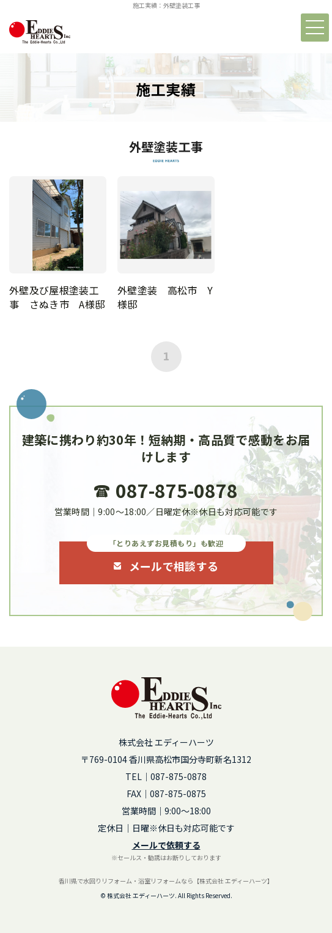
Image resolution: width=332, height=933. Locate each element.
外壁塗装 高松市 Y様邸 (165, 297)
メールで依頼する (166, 845)
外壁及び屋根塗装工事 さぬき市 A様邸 (57, 297)
